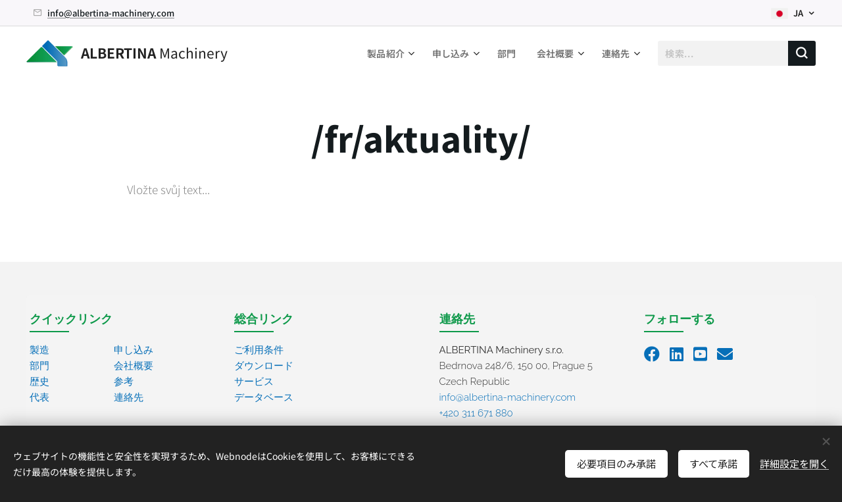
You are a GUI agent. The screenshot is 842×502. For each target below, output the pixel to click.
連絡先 (128, 397)
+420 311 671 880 (476, 413)
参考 (124, 382)
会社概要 (133, 366)
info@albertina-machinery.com (110, 13)
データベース (263, 397)
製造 (39, 350)
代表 (39, 397)
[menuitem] (387, 53)
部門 (39, 366)
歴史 (39, 382)
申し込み (133, 350)
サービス (254, 382)
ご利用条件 (259, 350)
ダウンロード (263, 366)
